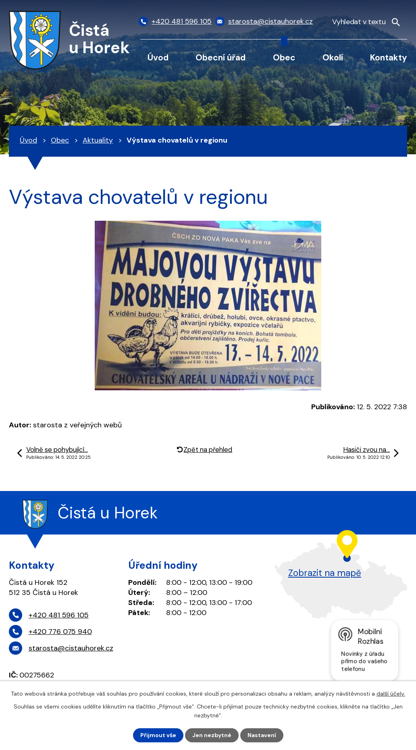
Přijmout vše (158, 735)
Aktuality (98, 140)
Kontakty (388, 57)
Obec (284, 57)
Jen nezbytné (211, 735)
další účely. (390, 693)
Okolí (332, 57)
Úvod (158, 57)
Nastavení (262, 735)
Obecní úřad (220, 57)
